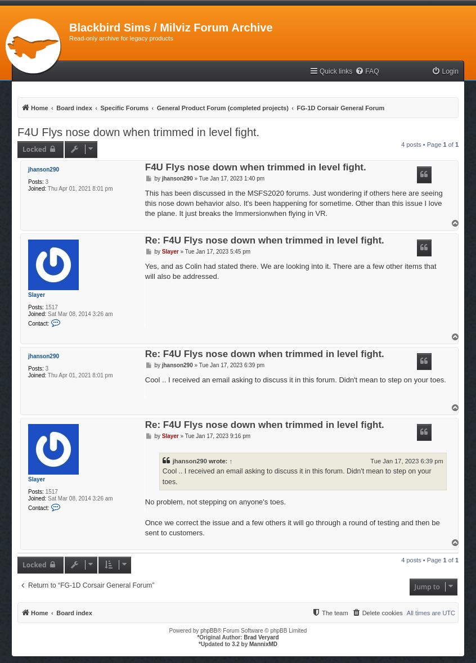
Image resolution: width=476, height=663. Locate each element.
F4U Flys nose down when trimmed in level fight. (138, 132)
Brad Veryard (261, 637)
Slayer (36, 295)
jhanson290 (43, 169)
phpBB (208, 631)
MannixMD (263, 644)
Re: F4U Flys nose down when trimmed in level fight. (264, 241)
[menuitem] (367, 71)
